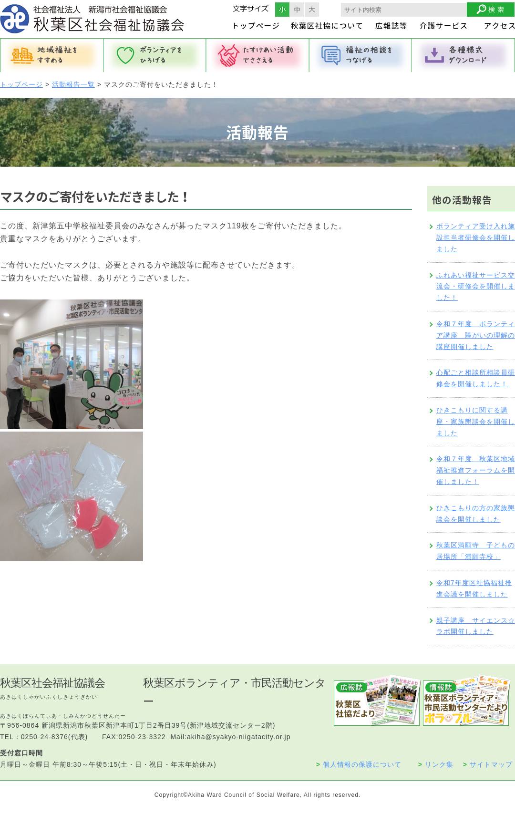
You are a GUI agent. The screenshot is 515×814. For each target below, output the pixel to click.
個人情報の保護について (359, 764)
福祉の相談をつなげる (360, 55)
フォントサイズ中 (297, 9)
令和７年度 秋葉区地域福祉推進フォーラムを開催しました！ (475, 470)
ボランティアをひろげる (154, 55)
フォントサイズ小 (282, 9)
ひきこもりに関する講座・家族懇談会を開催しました (475, 421)
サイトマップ (488, 764)
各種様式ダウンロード (463, 55)
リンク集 (435, 764)
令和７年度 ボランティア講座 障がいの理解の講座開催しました (475, 335)
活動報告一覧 (73, 84)
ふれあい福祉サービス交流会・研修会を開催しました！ (475, 286)
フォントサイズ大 (312, 9)
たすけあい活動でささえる (257, 55)
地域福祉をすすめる (51, 55)
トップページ (21, 84)
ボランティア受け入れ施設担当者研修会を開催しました (475, 237)
